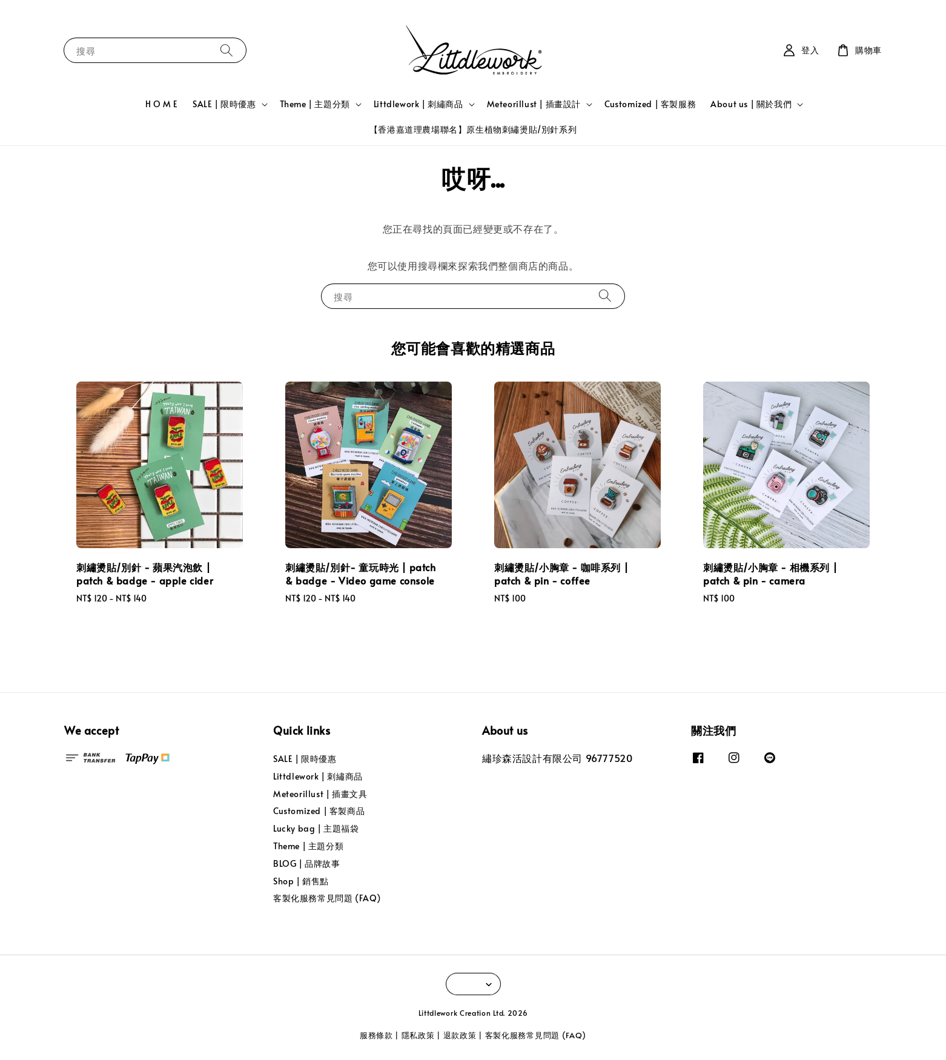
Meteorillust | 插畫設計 (534, 104)
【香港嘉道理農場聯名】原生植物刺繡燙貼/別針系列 (473, 129)
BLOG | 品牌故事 (306, 863)
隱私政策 (418, 1035)
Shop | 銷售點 (301, 881)
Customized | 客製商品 (319, 811)
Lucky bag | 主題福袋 (316, 828)
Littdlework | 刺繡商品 (418, 104)
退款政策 (460, 1035)
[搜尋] (226, 50)
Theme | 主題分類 (315, 104)
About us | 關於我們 (751, 104)
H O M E (161, 104)
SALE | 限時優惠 (224, 104)
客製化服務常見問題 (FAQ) (327, 898)
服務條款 (376, 1035)
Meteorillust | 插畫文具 (320, 794)
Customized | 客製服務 (650, 104)
